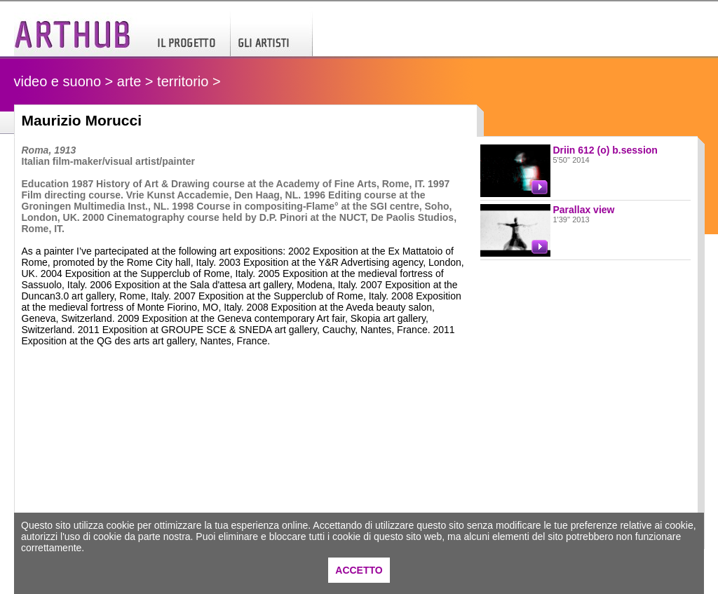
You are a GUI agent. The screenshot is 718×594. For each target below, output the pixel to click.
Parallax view (584, 209)
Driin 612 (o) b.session (605, 150)
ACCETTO (358, 570)
